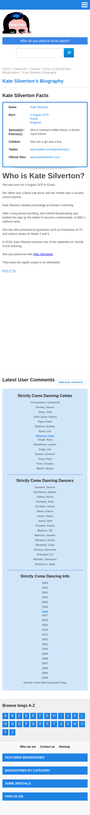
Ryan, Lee (45, 431)
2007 (45, 663)
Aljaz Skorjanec (43, 254)
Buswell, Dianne (45, 487)
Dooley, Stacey (45, 407)
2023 (45, 587)
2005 (45, 673)
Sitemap (64, 746)
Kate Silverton (39, 107)
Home (6, 69)
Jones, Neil (45, 520)
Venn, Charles (45, 463)
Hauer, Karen (45, 511)
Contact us (47, 746)
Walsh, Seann (45, 468)
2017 (45, 615)
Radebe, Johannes (45, 559)
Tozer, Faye (45, 458)
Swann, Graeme (45, 454)
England (35, 122)
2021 (45, 597)
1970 (45, 115)
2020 (45, 602)
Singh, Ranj (45, 439)
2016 (45, 620)
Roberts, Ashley (45, 426)
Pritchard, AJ (45, 554)
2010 (45, 648)
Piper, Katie (45, 421)
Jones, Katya (45, 516)
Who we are (28, 746)
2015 (45, 624)
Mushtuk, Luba (45, 544)
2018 (45, 611)
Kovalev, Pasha (45, 525)
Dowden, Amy (45, 501)
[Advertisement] (45, 322)
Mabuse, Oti (44, 530)
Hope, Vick (45, 412)
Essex (34, 118)
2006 (45, 668)
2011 (45, 644)
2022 (45, 592)
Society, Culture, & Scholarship (50, 69)
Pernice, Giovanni (45, 549)
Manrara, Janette (45, 535)
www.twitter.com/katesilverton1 (49, 149)
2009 (45, 653)
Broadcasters (10, 72)
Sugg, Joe (45, 449)
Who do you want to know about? (45, 41)
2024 (45, 582)
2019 (45, 606)
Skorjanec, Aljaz (45, 564)
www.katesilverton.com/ (45, 157)
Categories (20, 69)
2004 (45, 677)
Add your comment (71, 382)
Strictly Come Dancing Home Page (44, 682)
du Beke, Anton (44, 506)
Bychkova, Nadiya (45, 492)
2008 (45, 658)
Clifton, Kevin (45, 496)
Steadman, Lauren (45, 444)
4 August (36, 115)
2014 (45, 629)
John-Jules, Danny (45, 416)
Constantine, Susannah (45, 402)
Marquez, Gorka (45, 540)
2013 (45, 634)
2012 (45, 639)
